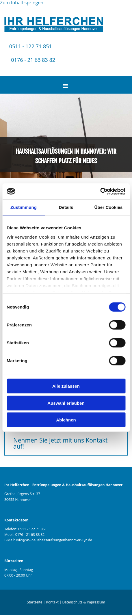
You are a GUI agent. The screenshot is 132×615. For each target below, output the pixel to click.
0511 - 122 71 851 (30, 46)
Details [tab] (66, 207)
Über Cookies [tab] (108, 207)
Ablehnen (66, 419)
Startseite (34, 602)
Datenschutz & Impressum (83, 602)
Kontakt (52, 602)
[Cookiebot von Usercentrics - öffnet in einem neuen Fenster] (100, 191)
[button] (66, 443)
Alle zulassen (66, 386)
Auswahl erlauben (65, 402)
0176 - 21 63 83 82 (33, 59)
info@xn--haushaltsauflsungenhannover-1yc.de (54, 540)
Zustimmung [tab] (23, 207)
